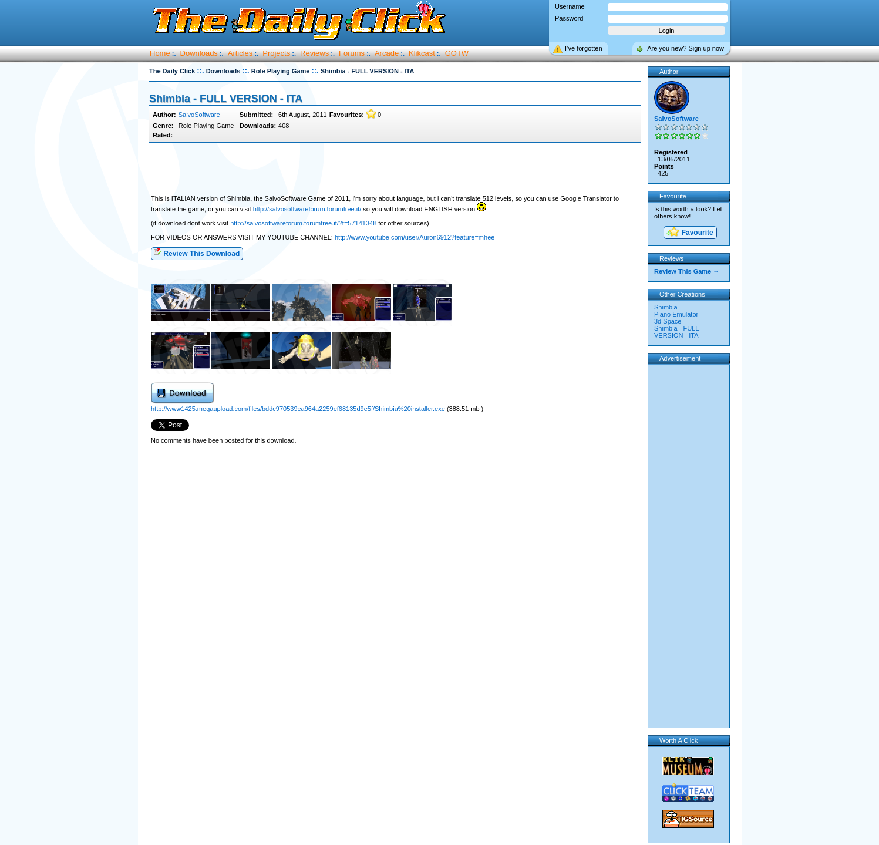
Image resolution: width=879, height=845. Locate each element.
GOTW (457, 53)
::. (200, 70)
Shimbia (666, 307)
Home (160, 53)
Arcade (387, 53)
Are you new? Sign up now (685, 48)
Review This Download (196, 253)
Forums (352, 53)
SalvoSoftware (199, 114)
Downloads (199, 53)
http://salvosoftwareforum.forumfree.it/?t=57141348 (303, 223)
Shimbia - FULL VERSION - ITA (225, 99)
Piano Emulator (676, 314)
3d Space (667, 321)
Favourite (689, 233)
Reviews (314, 53)
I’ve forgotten (583, 48)
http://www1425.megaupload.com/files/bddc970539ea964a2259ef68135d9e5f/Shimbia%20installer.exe (299, 408)
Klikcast (422, 53)
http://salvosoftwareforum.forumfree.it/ (307, 209)
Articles (240, 53)
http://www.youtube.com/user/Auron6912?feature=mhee (414, 237)
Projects (276, 53)
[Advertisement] (394, 169)
